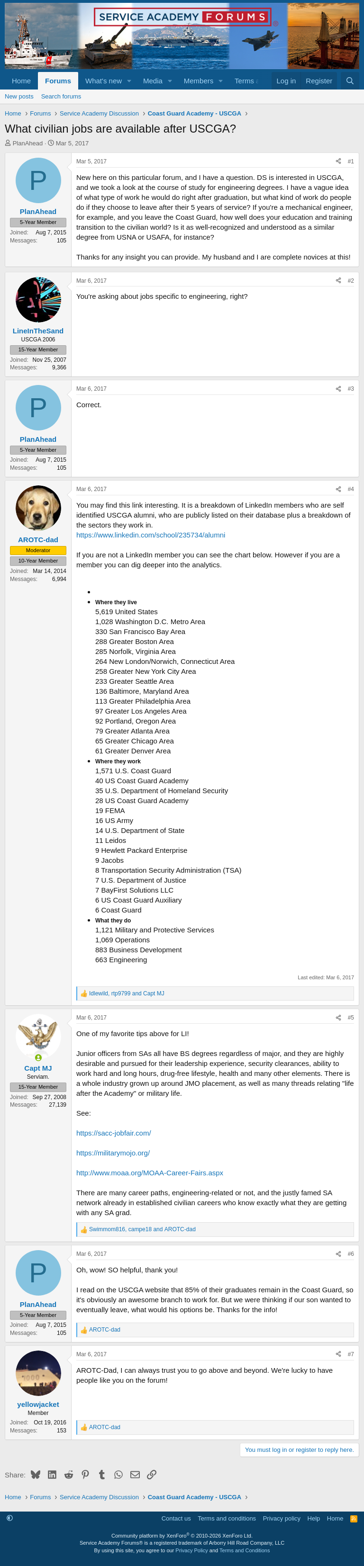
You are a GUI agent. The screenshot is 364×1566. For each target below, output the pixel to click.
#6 (351, 1254)
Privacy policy (281, 1518)
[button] (129, 80)
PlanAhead (28, 143)
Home (21, 81)
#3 (351, 388)
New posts (19, 96)
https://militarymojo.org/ (113, 1153)
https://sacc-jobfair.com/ (113, 1133)
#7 (351, 1354)
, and (126, 993)
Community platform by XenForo (182, 1536)
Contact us (176, 1518)
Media (153, 81)
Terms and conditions (227, 1518)
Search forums (61, 96)
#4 (351, 489)
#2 (351, 280)
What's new (103, 81)
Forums (58, 81)
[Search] (350, 80)
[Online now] (38, 1057)
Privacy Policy (191, 1550)
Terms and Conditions (244, 1550)
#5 (351, 1017)
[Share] (338, 161)
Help (314, 1518)
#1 (351, 161)
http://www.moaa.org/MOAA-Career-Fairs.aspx (149, 1173)
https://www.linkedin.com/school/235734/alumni (150, 535)
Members (199, 81)
